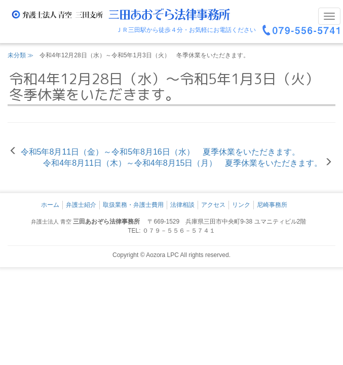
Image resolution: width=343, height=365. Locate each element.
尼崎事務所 (272, 204)
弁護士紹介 (81, 204)
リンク (241, 204)
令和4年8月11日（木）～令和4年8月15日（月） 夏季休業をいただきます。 (182, 163)
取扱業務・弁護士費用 (133, 204)
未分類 (17, 55)
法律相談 (182, 204)
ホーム (50, 204)
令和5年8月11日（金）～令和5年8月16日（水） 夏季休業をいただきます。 (160, 152)
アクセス (213, 204)
